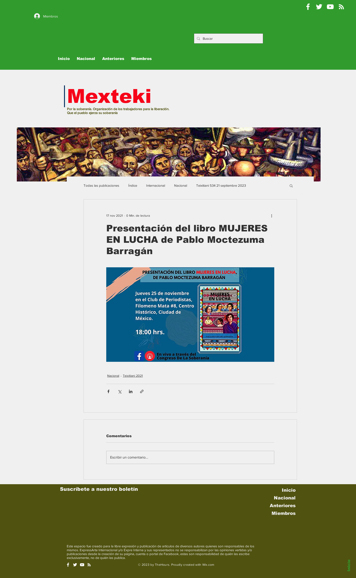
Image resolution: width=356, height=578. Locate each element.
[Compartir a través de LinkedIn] (131, 391)
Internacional (155, 185)
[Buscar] (228, 38)
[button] (291, 185)
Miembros (284, 513)
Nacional (180, 185)
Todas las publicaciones (101, 185)
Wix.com (208, 564)
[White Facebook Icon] (68, 564)
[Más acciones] (271, 215)
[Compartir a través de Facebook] (108, 391)
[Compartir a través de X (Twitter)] (119, 391)
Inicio (349, 565)
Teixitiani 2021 (133, 375)
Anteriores (283, 505)
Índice (132, 185)
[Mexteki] (308, 6)
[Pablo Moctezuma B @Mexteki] (319, 6)
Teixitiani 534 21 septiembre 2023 (221, 185)
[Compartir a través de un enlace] (142, 391)
